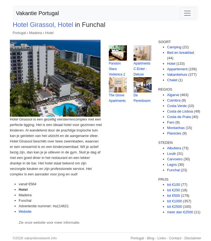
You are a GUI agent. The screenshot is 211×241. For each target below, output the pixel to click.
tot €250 (173, 190)
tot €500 (173, 196)
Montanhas (176, 128)
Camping (174, 47)
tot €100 (173, 185)
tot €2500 (174, 206)
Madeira (35, 33)
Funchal (173, 170)
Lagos (172, 164)
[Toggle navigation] (187, 13)
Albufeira (174, 148)
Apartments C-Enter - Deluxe (142, 68)
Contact (175, 238)
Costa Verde (177, 106)
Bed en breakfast (180, 53)
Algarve (173, 95)
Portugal (19, 33)
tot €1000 (174, 201)
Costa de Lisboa (180, 111)
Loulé (171, 154)
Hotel (49, 33)
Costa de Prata (179, 117)
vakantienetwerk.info (40, 238)
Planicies (174, 133)
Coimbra (174, 100)
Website (25, 211)
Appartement (177, 69)
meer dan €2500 (180, 212)
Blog (150, 238)
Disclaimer (192, 238)
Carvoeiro (174, 159)
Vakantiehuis (177, 74)
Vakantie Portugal (37, 13)
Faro (170, 122)
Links (161, 238)
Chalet (172, 80)
